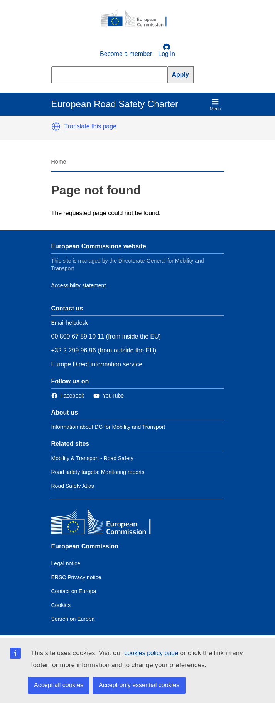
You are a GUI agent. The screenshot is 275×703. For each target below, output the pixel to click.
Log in (166, 50)
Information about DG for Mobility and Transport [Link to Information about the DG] (108, 427)
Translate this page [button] (90, 126)
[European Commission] (138, 18)
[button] (56, 126)
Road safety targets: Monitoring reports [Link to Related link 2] (98, 472)
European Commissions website (98, 246)
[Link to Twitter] (108, 396)
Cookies (61, 605)
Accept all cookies (58, 685)
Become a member (126, 54)
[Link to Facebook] (67, 396)
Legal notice (66, 563)
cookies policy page (151, 653)
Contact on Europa (73, 591)
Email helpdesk (69, 323)
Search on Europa (73, 619)
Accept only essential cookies (139, 685)
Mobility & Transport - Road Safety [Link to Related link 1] (92, 458)
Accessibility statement (78, 285)
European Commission (84, 546)
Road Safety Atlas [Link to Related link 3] (72, 486)
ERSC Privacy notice (76, 577)
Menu (215, 104)
